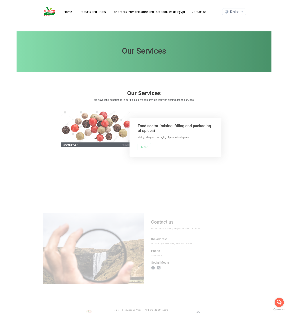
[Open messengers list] (279, 302)
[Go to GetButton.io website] (279, 309)
